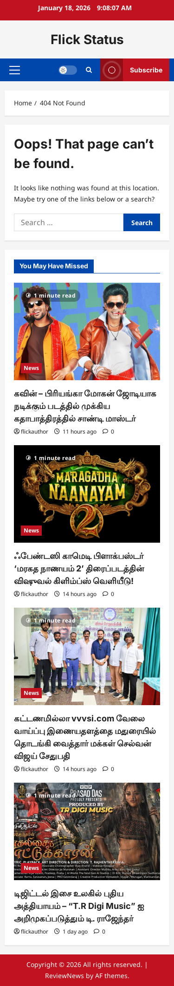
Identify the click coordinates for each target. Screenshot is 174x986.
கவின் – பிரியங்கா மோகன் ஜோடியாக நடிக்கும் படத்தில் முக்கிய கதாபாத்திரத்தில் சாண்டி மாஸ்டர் (85, 406)
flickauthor (34, 431)
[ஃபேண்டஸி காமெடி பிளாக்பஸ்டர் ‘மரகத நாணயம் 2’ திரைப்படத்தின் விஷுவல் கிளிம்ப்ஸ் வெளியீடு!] (87, 494)
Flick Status (87, 39)
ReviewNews (64, 975)
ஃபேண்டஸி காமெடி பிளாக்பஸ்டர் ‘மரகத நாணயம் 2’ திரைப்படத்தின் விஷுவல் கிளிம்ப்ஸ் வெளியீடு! (79, 568)
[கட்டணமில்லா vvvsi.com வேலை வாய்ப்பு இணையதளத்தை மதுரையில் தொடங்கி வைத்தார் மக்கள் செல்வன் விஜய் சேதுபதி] (87, 656)
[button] (15, 70)
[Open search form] (89, 70)
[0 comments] (108, 431)
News (31, 368)
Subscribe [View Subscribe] (131, 69)
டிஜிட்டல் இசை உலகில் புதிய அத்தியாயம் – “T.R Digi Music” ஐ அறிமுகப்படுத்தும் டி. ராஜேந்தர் (79, 906)
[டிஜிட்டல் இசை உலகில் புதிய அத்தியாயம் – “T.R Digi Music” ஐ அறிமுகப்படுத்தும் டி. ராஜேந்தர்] (87, 831)
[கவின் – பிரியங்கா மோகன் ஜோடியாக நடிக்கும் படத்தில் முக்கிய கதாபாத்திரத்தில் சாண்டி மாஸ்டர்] (87, 331)
